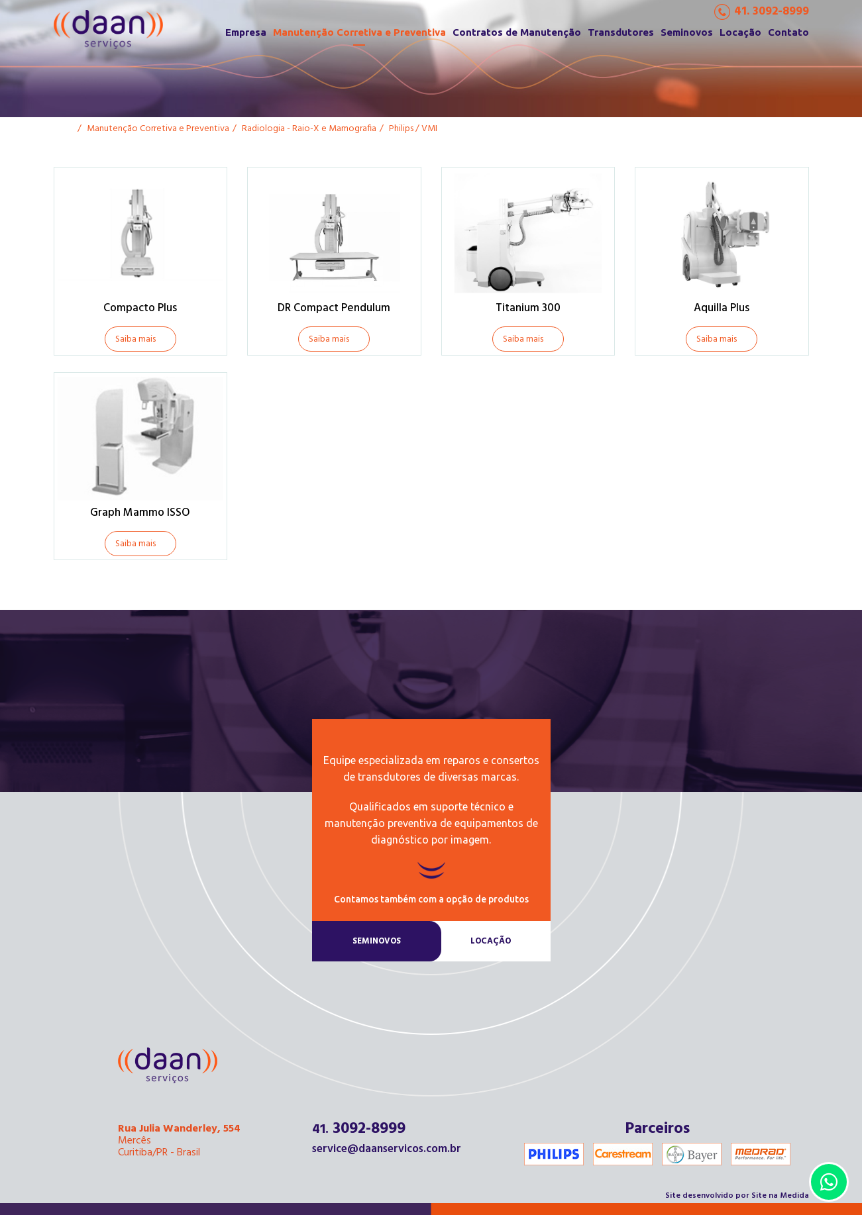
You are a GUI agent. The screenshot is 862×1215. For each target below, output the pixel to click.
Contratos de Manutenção (517, 32)
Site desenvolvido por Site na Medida (737, 1196)
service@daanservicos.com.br (386, 1149)
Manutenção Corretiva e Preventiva (359, 32)
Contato (788, 32)
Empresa (245, 32)
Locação (740, 32)
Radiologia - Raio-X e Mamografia (309, 128)
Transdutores (621, 32)
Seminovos (687, 32)
